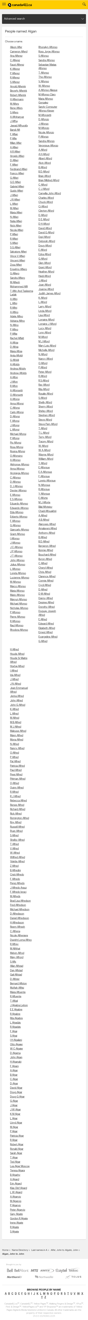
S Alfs (13, 962)
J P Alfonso (16, 551)
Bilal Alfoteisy (45, 507)
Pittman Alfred (17, 779)
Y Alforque (44, 494)
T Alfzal (14, 1001)
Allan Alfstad (16, 966)
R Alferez (15, 77)
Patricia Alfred (17, 766)
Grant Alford (45, 267)
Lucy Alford (44, 328)
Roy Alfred (15, 822)
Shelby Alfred (17, 840)
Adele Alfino (16, 316)
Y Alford (42, 463)
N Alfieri (14, 217)
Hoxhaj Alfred (17, 666)
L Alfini (13, 303)
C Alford (42, 185)
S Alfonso (43, 56)
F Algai (13, 1031)
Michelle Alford (46, 350)
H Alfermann (17, 99)
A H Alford (43, 154)
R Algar (14, 1140)
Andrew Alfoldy (18, 373)
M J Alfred (15, 727)
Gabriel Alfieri (17, 186)
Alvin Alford (44, 163)
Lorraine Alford (46, 320)
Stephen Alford (46, 415)
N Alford (42, 354)
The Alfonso (45, 77)
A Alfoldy (15, 364)
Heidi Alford (44, 276)
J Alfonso (15, 543)
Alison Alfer (16, 47)
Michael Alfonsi (18, 434)
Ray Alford (44, 385)
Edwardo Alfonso (19, 508)
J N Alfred (15, 684)
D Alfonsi (15, 416)
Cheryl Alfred (45, 568)
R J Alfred (15, 796)
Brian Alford (44, 176)
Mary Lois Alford (47, 346)
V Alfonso (43, 81)
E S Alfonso (16, 499)
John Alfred (16, 700)
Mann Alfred (16, 735)
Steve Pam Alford (47, 424)
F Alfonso (15, 521)
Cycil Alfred (44, 585)
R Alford (42, 376)
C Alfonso (15, 477)
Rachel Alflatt (17, 338)
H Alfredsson (17, 922)
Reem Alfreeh (17, 927)
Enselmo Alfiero (18, 269)
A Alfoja (14, 342)
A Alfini (13, 299)
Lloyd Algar (16, 1123)
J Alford (42, 280)
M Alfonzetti (44, 115)
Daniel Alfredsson (19, 918)
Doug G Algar (17, 1096)
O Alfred (14, 753)
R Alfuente (15, 996)
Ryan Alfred (16, 831)
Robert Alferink (18, 95)
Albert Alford (45, 158)
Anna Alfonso (17, 469)
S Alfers (14, 112)
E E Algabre (16, 1009)
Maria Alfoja (16, 351)
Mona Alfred (16, 739)
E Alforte (43, 498)
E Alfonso (15, 495)
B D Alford (43, 171)
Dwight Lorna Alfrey (21, 940)
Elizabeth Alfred (46, 628)
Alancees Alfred (47, 524)
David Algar (16, 1088)
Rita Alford (43, 389)
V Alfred (14, 848)
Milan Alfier (16, 143)
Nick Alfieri (15, 226)
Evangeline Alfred (47, 637)
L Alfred (14, 713)
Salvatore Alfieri (18, 252)
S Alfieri (14, 243)
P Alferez (15, 73)
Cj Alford (43, 206)
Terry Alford (44, 437)
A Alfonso (15, 460)
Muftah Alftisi (17, 988)
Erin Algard (16, 1183)
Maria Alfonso (17, 591)
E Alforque (44, 467)
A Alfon (14, 377)
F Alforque (44, 476)
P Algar (14, 1131)
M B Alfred (15, 722)
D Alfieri (14, 160)
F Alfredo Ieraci (18, 892)
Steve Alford (45, 420)
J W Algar (15, 1109)
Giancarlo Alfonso (19, 529)
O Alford (42, 363)
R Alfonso (15, 621)
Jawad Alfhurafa (19, 125)
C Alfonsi (15, 408)
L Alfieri (14, 204)
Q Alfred (14, 783)
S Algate (14, 1231)
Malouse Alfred (18, 731)
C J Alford (43, 189)
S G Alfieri (15, 247)
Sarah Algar (16, 1153)
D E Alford (43, 219)
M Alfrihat (15, 948)
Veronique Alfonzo (48, 145)
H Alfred (14, 649)
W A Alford (44, 450)
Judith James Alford (49, 293)
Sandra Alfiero (17, 278)
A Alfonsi (15, 399)
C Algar (14, 1079)
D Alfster (15, 979)
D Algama (15, 1053)
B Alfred (42, 537)
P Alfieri (14, 234)
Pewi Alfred (16, 774)
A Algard (14, 1179)
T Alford (42, 428)
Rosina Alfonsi (17, 451)
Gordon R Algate (19, 1218)
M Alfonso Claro (47, 94)
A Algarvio (15, 1197)
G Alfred (42, 641)
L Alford (42, 302)
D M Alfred (44, 594)
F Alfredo (15, 879)
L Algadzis (15, 1022)
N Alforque (44, 485)
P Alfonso (15, 612)
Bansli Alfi (15, 130)
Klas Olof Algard (18, 1188)
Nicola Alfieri (16, 230)
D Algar (14, 1083)
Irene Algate (16, 1223)
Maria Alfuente (18, 992)
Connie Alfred (45, 581)
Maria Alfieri (16, 212)
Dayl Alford (44, 237)
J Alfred (14, 679)
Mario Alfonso (17, 595)
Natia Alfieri (16, 221)
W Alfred (15, 853)
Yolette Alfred (17, 861)
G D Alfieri (15, 182)
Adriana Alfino (17, 321)
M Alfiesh (15, 282)
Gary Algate (16, 1214)
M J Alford (44, 341)
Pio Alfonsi (15, 443)
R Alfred (14, 792)
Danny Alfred (45, 598)
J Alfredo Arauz (18, 888)
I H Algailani (16, 1040)
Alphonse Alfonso (19, 464)
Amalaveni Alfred (47, 528)
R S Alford (43, 380)
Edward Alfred (46, 623)
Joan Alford (44, 285)
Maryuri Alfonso (18, 599)
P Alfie (13, 138)
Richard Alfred (17, 809)
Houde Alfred (17, 654)
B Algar (14, 1075)
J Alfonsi (14, 425)
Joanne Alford (46, 289)
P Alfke (13, 334)
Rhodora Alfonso (19, 630)
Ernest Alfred (45, 632)
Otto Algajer (16, 1044)
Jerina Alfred (17, 696)
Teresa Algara (17, 1170)
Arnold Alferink (18, 86)
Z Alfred (14, 866)
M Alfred (14, 718)
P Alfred (14, 757)
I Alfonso (15, 538)
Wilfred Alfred (17, 857)
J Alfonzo (43, 124)
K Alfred (14, 709)
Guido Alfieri (16, 191)
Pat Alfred (15, 761)
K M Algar (15, 1114)
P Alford (42, 367)
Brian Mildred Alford (48, 180)
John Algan (16, 1057)
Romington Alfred (19, 818)
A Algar (14, 1070)
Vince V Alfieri (17, 256)
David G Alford (46, 232)
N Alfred (14, 744)
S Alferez (15, 82)
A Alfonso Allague (47, 90)
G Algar (14, 1101)
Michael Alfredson (19, 909)
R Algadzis (15, 1027)
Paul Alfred (16, 770)
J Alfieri (14, 195)
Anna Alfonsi (17, 403)
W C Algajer (16, 1048)
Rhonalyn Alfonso (47, 47)
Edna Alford (44, 254)
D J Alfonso (16, 486)
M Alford (43, 337)
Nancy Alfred (17, 748)
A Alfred (42, 515)
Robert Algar (16, 1144)
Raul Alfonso (16, 625)
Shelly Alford (45, 402)
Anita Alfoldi (16, 355)
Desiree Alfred (46, 602)
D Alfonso (15, 482)
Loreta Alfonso (18, 573)
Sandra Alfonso (46, 60)
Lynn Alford (44, 332)
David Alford (45, 228)
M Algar (14, 1127)
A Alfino (14, 312)
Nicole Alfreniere (19, 935)
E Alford (42, 250)
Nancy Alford (45, 359)
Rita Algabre (16, 1018)
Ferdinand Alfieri (18, 169)
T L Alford (43, 433)
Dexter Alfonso (18, 490)
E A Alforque (45, 472)
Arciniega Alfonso (19, 473)
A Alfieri (14, 147)
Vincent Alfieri (17, 260)
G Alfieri (14, 178)
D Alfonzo (43, 119)
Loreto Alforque (47, 480)
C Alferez (15, 60)
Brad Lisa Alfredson (20, 901)
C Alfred (42, 563)
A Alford (42, 150)
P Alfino (14, 329)
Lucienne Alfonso (19, 577)
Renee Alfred (17, 805)
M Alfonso (15, 582)
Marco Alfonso (18, 586)
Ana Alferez (16, 56)
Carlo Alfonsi (17, 412)
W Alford (43, 446)
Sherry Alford (45, 406)
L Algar (14, 1118)
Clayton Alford (46, 211)
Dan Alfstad (16, 970)
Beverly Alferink (18, 91)
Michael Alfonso (18, 604)
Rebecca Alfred (18, 800)
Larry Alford (44, 306)
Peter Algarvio (17, 1210)
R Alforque (44, 489)
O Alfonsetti (16, 395)
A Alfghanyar (17, 117)
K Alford (42, 298)
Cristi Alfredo (17, 874)
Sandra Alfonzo (46, 141)
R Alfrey (14, 944)
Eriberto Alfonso (18, 517)
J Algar (14, 1105)
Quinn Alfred (17, 787)
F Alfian (14, 134)
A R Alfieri (15, 151)
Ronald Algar (16, 1149)
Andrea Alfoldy (18, 369)
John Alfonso (17, 560)
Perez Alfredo (17, 883)
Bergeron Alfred (47, 546)
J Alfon (14, 382)
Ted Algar (15, 1162)
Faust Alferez (17, 65)
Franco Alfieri (17, 173)
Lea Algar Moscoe (20, 1166)
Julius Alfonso (17, 564)
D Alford (42, 215)
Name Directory (20, 1250)
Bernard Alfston (18, 983)
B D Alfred (43, 541)
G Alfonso (15, 525)
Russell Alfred (17, 827)
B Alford (42, 167)
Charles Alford (46, 198)
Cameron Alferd (18, 51)
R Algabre (15, 1014)
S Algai (13, 1036)
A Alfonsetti (16, 390)
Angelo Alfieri (17, 156)
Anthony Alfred (46, 533)
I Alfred (14, 670)
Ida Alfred (15, 675)
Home (5, 1250)
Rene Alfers (16, 108)
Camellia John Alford (49, 193)
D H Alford (44, 224)
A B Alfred (43, 520)
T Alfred (14, 844)
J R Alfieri (15, 199)
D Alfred (42, 589)
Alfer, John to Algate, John (64, 1250)
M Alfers (14, 104)
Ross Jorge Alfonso (49, 51)
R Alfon (14, 386)
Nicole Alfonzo (46, 132)
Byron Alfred (45, 559)
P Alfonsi (14, 438)
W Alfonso (44, 86)
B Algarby (15, 1175)
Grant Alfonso (17, 534)
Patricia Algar (17, 1136)
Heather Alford (46, 271)
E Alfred (42, 619)
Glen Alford (44, 263)
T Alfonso (43, 73)
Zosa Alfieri (16, 265)
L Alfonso (15, 569)
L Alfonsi (14, 429)
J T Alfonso (16, 556)
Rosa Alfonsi (16, 447)
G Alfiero (14, 273)
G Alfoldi (14, 360)
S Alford (42, 398)
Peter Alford (44, 372)
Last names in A (39, 1250)
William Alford (45, 459)
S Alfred (14, 835)
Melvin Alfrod (17, 953)
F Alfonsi (14, 421)
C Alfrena (15, 931)
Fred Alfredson (18, 905)
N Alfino (14, 325)
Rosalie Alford (45, 394)
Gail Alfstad (16, 974)
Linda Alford (44, 311)
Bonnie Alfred (45, 550)
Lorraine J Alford (47, 324)
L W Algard (16, 1192)
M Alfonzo (43, 128)
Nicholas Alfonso (19, 608)
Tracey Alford (45, 441)
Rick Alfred (16, 813)
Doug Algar (16, 1092)
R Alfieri (14, 239)
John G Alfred (17, 705)
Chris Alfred (44, 572)
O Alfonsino (16, 456)
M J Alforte (44, 502)
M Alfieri (14, 208)
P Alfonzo (43, 137)
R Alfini (13, 308)
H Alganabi (15, 1062)
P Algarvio (15, 1205)
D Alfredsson (17, 914)
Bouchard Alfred (47, 554)
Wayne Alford (45, 454)
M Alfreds (15, 896)
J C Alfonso (16, 547)
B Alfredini (15, 870)
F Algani (14, 1066)
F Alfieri (14, 165)
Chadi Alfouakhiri (47, 511)
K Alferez (15, 69)
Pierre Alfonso (17, 617)
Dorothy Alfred (46, 607)
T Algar (14, 1157)
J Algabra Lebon (19, 1005)
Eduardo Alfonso (19, 503)
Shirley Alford (45, 411)
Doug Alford (45, 245)
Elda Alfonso (16, 512)
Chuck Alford (45, 202)
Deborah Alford (46, 241)
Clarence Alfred (46, 576)
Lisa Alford (44, 315)
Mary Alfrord (16, 957)
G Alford (42, 259)
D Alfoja (14, 347)
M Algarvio (15, 1201)
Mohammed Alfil (19, 286)
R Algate (14, 1227)
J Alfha (14, 121)
